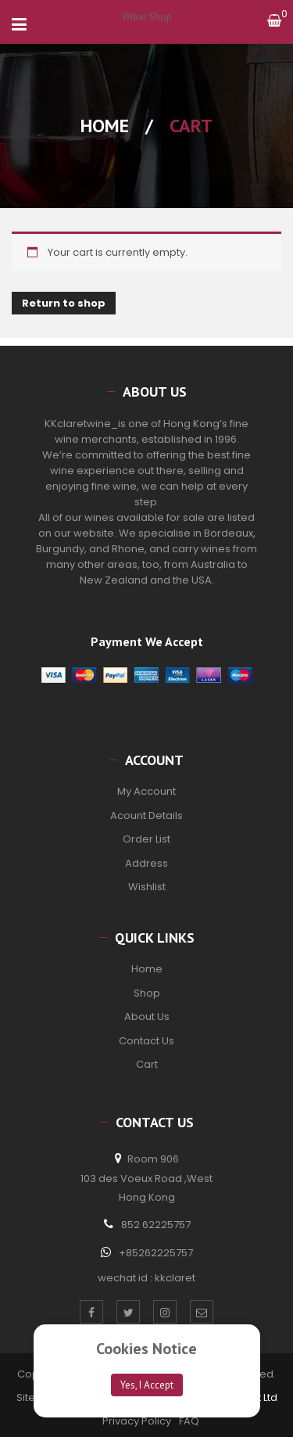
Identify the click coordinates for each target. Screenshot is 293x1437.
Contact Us (146, 1040)
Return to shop (63, 303)
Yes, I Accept (146, 1385)
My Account (146, 791)
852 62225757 (156, 1224)
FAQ (189, 1421)
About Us (147, 1016)
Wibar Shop (147, 16)
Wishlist (147, 886)
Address (146, 863)
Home (104, 125)
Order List (146, 839)
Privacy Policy (136, 1421)
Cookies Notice (146, 1348)
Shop (147, 993)
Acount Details (146, 815)
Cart (147, 1064)
